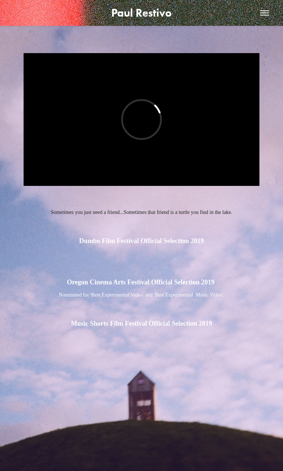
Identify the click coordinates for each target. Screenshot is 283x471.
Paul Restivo (141, 13)
